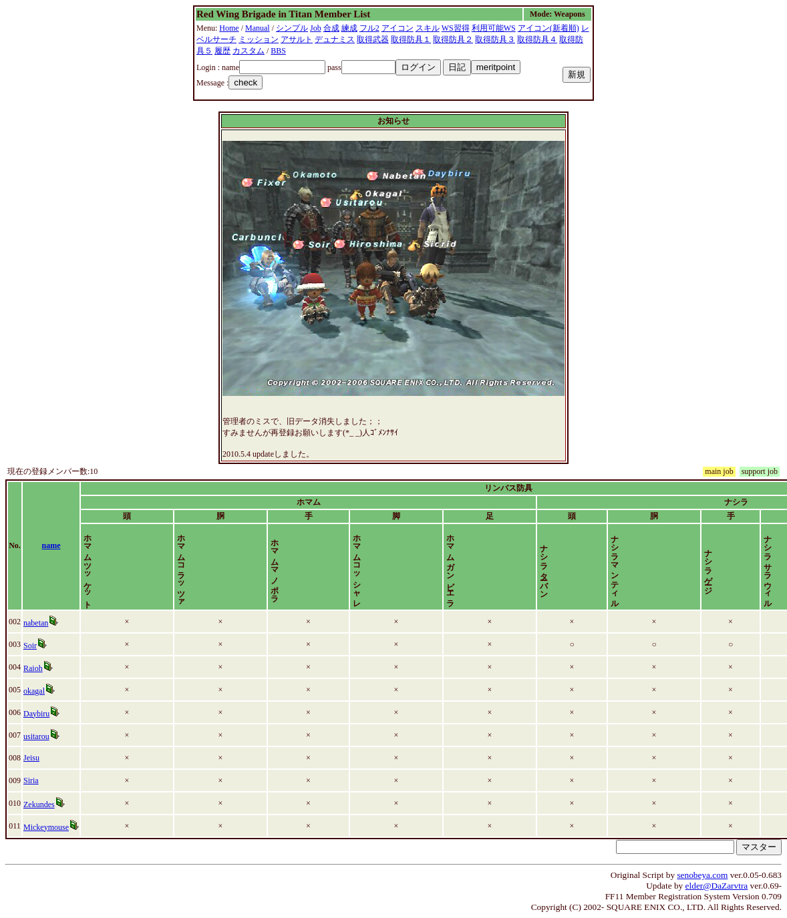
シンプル (292, 28)
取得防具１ (411, 39)
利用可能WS (494, 28)
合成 (331, 28)
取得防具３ (495, 39)
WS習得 (456, 28)
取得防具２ (453, 39)
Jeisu (31, 757)
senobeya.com (702, 875)
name (51, 545)
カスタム (248, 50)
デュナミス (335, 39)
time (769, 545)
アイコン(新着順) (548, 28)
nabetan (35, 623)
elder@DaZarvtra (716, 886)
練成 (349, 28)
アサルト (297, 39)
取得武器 (373, 39)
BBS (278, 50)
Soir (30, 645)
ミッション (259, 39)
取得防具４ (537, 39)
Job (315, 28)
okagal (34, 691)
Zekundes (39, 804)
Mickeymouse (46, 827)
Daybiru (36, 713)
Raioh (33, 668)
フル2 (369, 28)
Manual (257, 28)
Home (229, 28)
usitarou (36, 736)
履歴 (222, 50)
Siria (31, 780)
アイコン (397, 28)
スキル (428, 28)
